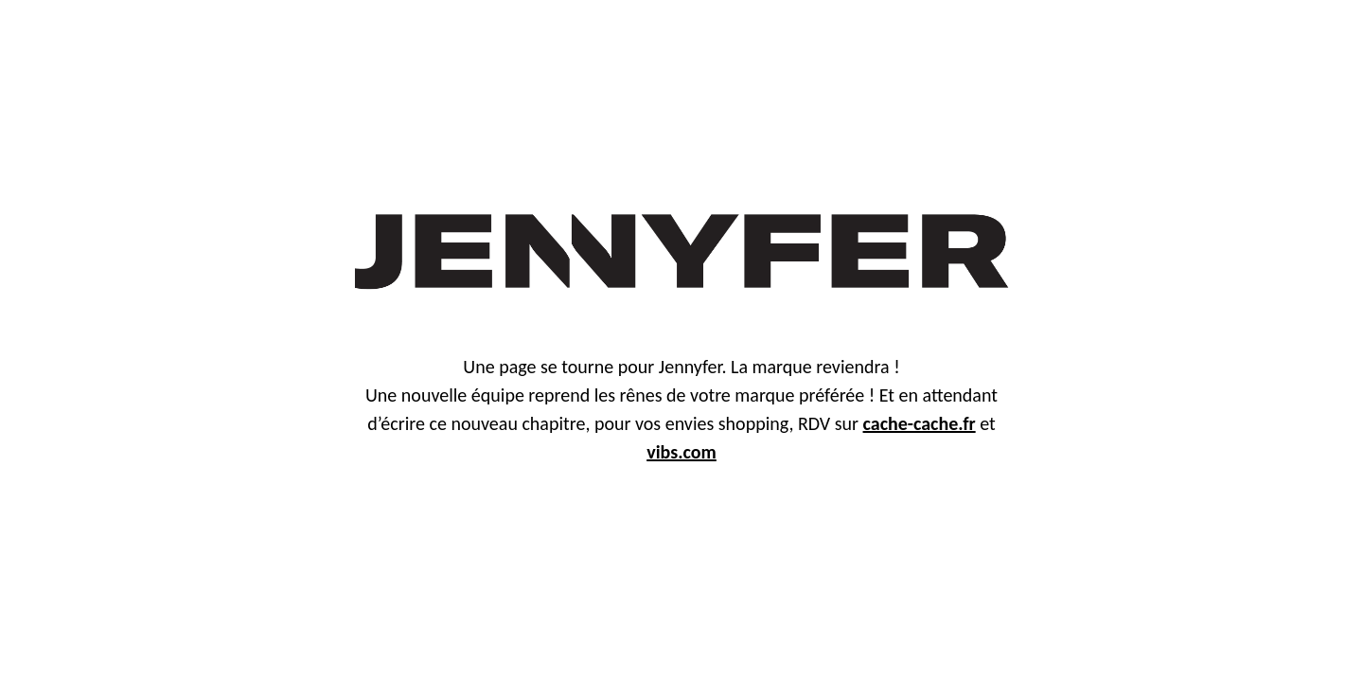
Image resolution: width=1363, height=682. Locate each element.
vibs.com (681, 451)
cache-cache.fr (919, 423)
